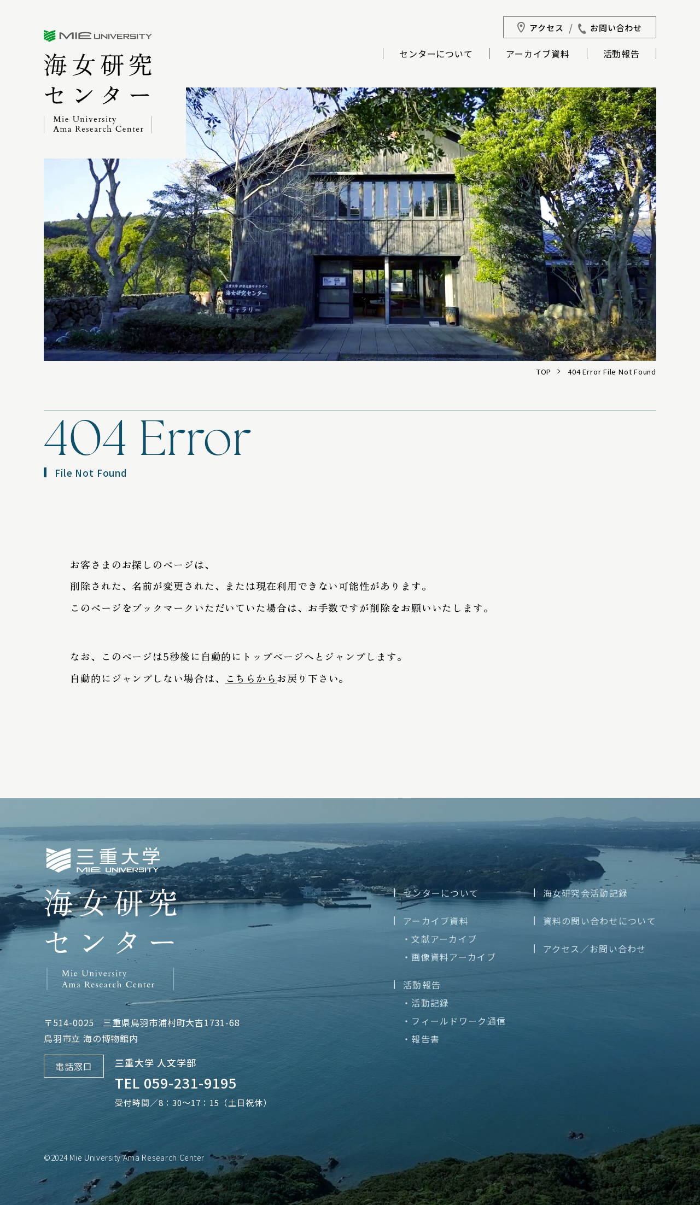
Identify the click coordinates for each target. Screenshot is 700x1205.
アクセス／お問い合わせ (594, 948)
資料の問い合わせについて (599, 920)
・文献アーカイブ (439, 938)
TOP (543, 371)
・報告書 (421, 1038)
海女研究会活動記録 (585, 892)
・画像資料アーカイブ (449, 956)
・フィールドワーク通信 (454, 1020)
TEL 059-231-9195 (176, 1082)
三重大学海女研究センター (98, 81)
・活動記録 (425, 1002)
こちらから (251, 678)
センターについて (435, 54)
